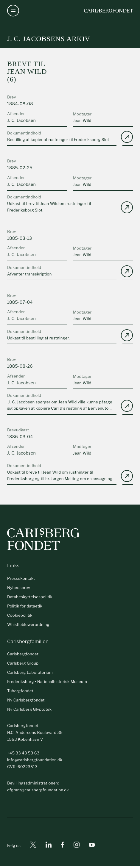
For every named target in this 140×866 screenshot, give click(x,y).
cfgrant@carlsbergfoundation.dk (38, 789)
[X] (33, 846)
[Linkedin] (49, 846)
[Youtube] (92, 845)
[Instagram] (77, 846)
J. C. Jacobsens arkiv (48, 39)
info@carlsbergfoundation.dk (34, 759)
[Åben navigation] (13, 11)
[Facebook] (62, 846)
